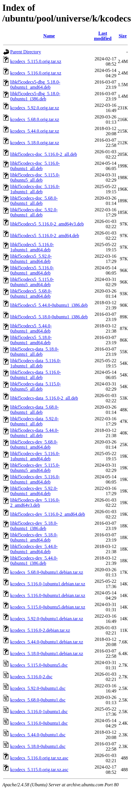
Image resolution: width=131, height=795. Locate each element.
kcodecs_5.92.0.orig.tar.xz (34, 107)
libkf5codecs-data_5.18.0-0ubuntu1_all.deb (34, 352)
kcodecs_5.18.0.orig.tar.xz (34, 142)
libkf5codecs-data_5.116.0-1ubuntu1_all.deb (35, 363)
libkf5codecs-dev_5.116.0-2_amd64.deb (47, 514)
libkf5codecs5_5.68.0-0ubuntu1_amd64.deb (31, 294)
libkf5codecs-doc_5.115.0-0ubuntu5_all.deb (35, 177)
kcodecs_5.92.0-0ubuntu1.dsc (38, 688)
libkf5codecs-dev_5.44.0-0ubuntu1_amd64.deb (34, 549)
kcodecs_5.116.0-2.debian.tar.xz (40, 630)
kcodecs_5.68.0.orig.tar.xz (34, 119)
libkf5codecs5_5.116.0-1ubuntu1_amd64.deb (32, 247)
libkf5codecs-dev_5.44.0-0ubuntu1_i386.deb (34, 561)
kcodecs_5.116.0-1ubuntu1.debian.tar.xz (47, 583)
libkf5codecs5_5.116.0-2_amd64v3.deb (47, 223)
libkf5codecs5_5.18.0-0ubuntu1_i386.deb (49, 316)
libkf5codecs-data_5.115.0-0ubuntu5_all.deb (35, 386)
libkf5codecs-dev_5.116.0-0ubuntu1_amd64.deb (35, 479)
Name (49, 35)
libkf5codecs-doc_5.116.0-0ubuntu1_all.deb (35, 166)
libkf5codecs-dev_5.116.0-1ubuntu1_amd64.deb (35, 456)
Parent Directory (25, 51)
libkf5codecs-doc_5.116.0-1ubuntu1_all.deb (35, 189)
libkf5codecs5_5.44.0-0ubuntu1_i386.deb (49, 305)
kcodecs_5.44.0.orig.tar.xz (34, 131)
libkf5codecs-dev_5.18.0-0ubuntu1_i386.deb (34, 526)
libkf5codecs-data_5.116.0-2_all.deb (44, 398)
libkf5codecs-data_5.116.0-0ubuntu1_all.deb (35, 375)
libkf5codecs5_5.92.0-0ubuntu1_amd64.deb (31, 259)
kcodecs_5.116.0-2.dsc (31, 676)
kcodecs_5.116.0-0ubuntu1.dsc (39, 723)
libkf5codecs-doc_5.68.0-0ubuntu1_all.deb (34, 201)
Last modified (102, 36)
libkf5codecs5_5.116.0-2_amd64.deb (44, 235)
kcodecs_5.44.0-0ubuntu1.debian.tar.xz (46, 641)
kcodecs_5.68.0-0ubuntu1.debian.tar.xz (46, 572)
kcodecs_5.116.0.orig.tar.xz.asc (39, 758)
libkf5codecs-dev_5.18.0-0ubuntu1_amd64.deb (34, 537)
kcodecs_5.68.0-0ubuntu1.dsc (38, 699)
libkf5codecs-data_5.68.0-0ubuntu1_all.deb (34, 410)
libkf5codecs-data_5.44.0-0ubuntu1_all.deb (34, 433)
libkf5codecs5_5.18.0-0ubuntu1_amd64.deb (31, 340)
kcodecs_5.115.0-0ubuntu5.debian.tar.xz (47, 607)
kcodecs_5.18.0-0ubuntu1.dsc (38, 746)
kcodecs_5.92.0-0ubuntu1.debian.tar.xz (46, 618)
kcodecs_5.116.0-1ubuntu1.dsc (39, 711)
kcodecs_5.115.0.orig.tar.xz (35, 61)
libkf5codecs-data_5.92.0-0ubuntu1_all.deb (34, 421)
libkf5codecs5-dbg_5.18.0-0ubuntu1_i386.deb (35, 96)
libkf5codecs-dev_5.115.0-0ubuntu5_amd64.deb (35, 468)
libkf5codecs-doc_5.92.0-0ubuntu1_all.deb (34, 212)
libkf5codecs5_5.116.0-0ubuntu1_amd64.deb (32, 270)
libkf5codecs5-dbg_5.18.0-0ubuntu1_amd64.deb (35, 85)
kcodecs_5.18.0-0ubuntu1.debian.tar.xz (46, 653)
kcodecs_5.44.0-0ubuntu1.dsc (38, 734)
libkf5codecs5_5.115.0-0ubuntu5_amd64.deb (32, 282)
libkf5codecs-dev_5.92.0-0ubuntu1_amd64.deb (34, 491)
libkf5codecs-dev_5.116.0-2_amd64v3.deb (35, 502)
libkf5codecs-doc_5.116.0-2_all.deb (43, 154)
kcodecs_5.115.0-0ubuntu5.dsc (39, 665)
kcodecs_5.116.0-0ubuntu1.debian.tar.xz (47, 595)
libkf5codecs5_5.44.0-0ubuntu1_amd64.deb (31, 328)
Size (123, 35)
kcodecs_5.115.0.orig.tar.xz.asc (39, 769)
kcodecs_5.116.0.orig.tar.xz (35, 73)
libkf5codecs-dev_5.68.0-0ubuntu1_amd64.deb (34, 444)
